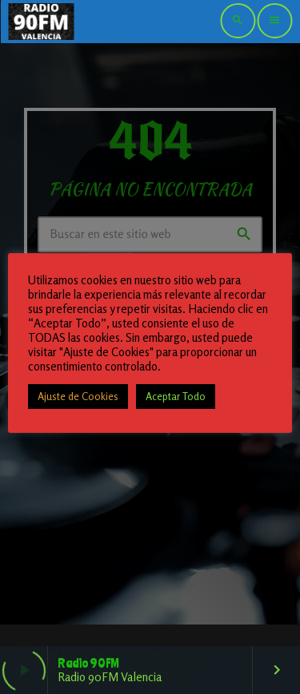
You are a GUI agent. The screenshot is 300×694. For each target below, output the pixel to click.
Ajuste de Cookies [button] (78, 396)
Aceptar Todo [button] (176, 396)
